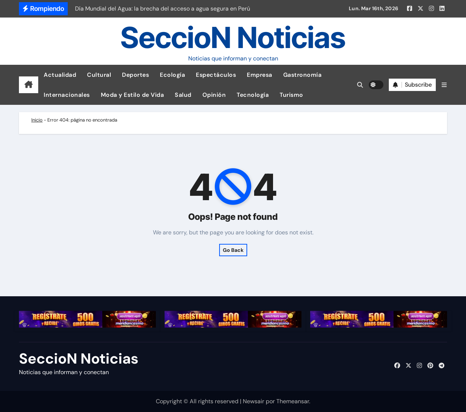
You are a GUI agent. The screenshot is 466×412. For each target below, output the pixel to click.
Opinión (214, 95)
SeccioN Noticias (233, 37)
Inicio (37, 120)
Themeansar (292, 401)
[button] (444, 85)
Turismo (291, 95)
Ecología (172, 75)
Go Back (233, 250)
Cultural (99, 75)
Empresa (259, 75)
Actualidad (60, 75)
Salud (183, 95)
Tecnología (253, 95)
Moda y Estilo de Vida (132, 95)
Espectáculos (216, 75)
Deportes (135, 75)
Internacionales (67, 95)
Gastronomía (302, 75)
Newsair (253, 401)
